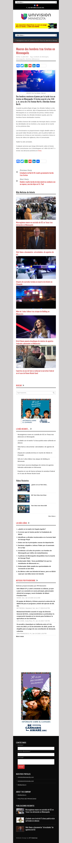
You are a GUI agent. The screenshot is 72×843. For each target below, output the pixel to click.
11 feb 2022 (24, 57)
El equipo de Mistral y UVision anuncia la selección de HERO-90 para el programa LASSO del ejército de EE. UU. (36, 603)
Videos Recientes (22, 480)
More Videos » (52, 516)
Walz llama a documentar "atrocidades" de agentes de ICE (39, 828)
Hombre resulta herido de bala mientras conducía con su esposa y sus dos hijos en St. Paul (37, 183)
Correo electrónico (24, 751)
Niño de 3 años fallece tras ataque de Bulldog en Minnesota (32, 312)
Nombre (20, 745)
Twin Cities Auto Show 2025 (39, 505)
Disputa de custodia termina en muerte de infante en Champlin (34, 283)
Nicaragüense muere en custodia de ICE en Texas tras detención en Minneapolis (37, 40)
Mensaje (21, 757)
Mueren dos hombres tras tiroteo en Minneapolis (35, 51)
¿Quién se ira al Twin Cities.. (39, 484)
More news (20, 636)
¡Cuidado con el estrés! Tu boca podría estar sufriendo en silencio (40, 819)
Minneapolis (20, 59)
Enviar (21, 767)
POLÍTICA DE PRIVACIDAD (27, 799)
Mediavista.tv (22, 785)
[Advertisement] (36, 655)
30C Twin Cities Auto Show (38, 495)
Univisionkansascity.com (26, 777)
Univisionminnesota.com (26, 781)
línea (39, 150)
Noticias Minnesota (32, 59)
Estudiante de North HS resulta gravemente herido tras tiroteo (37, 174)
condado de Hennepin (40, 57)
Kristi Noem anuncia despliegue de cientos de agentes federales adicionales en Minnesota (34, 342)
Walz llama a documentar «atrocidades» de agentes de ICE (35, 253)
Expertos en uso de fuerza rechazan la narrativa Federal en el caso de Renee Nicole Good (35, 372)
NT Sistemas (33, 838)
